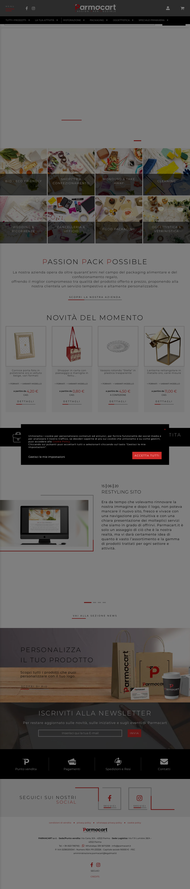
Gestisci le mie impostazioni (46, 457)
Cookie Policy (61, 441)
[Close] (165, 429)
